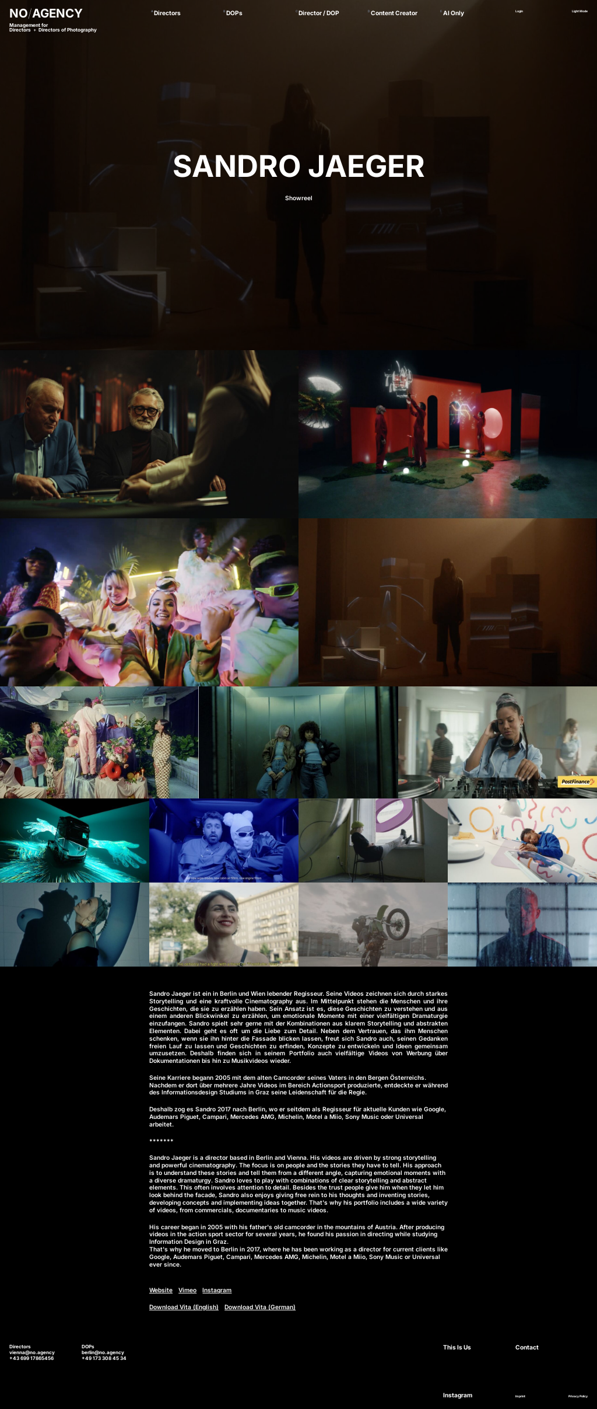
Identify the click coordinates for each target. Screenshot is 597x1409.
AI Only (453, 12)
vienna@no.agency (32, 1352)
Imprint (520, 1396)
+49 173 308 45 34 (104, 1358)
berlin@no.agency (103, 1352)
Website (161, 1289)
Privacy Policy (578, 1396)
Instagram (216, 1289)
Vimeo (187, 1289)
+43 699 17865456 (31, 1358)
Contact (527, 1347)
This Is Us (457, 1347)
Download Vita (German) (260, 1306)
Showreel (298, 197)
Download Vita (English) (184, 1306)
